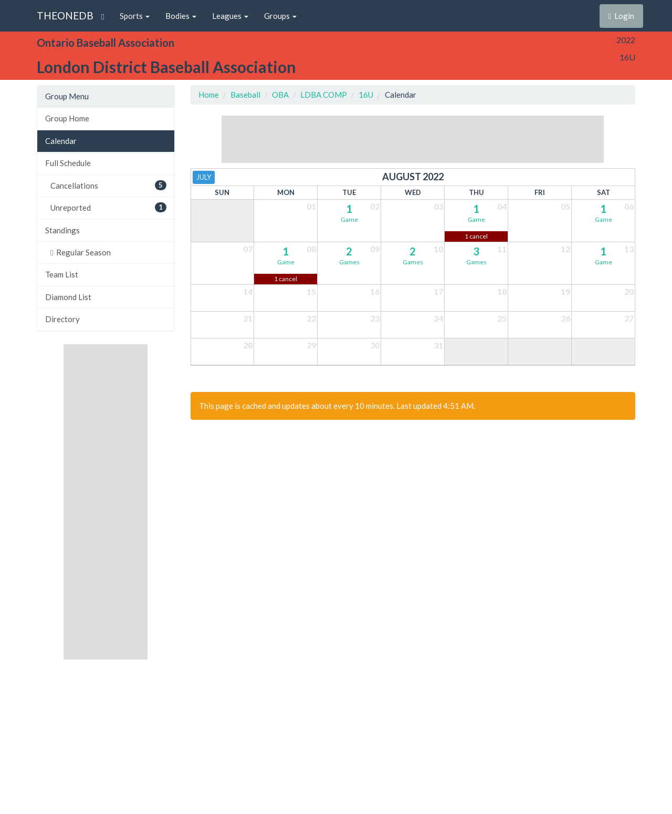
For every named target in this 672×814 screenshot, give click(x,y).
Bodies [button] (180, 15)
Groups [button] (280, 15)
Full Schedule (68, 163)
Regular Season (80, 252)
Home (208, 94)
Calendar (61, 141)
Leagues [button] (230, 15)
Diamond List (68, 297)
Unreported (108, 207)
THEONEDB (65, 15)
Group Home (67, 118)
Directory (62, 319)
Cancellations (108, 185)
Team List (61, 274)
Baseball (245, 94)
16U (366, 94)
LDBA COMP (323, 94)
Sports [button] (135, 15)
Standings (62, 230)
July (203, 177)
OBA (280, 94)
